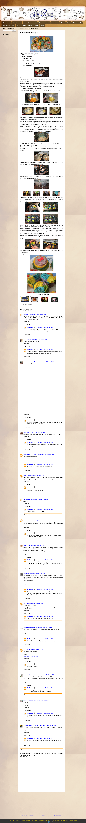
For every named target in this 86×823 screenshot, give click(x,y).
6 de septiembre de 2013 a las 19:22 (39, 499)
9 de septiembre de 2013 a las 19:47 (44, 464)
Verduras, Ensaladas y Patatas (30, 22)
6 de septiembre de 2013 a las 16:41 (35, 475)
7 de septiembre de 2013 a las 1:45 (43, 627)
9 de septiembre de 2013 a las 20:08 (44, 638)
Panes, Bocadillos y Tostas (8, 25)
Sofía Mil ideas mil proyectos (30, 725)
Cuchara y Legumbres (44, 22)
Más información (53, 821)
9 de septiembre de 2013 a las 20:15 (44, 738)
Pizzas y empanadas (77, 22)
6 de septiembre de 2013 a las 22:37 (36, 545)
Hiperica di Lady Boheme (29, 454)
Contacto (36, 25)
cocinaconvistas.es (28, 520)
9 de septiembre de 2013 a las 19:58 (44, 533)
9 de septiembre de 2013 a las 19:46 (44, 442)
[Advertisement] (41, 803)
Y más (57, 821)
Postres (24, 25)
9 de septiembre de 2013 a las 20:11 (44, 687)
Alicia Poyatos (27, 700)
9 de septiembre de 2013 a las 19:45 (44, 420)
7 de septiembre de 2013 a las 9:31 (34, 649)
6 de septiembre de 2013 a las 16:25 (45, 361)
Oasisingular (26, 499)
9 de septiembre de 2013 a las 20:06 (44, 589)
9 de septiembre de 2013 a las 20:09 (44, 664)
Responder (26, 321)
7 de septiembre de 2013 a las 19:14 (40, 700)
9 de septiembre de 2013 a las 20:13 (44, 713)
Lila (24, 603)
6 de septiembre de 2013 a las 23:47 (34, 603)
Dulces (18, 25)
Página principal (6, 22)
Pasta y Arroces (55, 22)
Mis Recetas (30, 327)
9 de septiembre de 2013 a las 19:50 (44, 487)
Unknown (25, 314)
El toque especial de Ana (29, 361)
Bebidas (30, 25)
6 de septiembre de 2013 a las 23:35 (36, 573)
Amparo (25, 432)
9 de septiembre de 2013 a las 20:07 (44, 616)
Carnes (68, 22)
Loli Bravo (26, 339)
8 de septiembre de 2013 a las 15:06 (47, 725)
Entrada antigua (58, 816)
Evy (24, 649)
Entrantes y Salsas (17, 22)
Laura (24, 475)
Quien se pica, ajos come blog (30, 656)
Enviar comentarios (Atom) (33, 819)
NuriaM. (25, 545)
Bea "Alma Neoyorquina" (29, 674)
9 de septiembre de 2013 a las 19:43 (44, 349)
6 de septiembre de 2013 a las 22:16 (42, 520)
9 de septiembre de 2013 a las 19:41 (44, 327)
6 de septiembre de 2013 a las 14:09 (38, 339)
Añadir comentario (25, 750)
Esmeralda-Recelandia (29, 627)
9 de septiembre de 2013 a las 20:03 (44, 559)
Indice (42, 25)
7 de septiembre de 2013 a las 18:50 (45, 674)
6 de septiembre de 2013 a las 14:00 (37, 314)
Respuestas (28, 324)
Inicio (43, 816)
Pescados (63, 22)
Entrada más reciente (27, 816)
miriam (25, 573)
